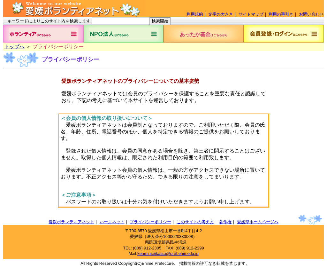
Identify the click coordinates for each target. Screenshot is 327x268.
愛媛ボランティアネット (71, 221)
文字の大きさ (220, 14)
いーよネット (112, 221)
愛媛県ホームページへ (257, 221)
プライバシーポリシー (150, 221)
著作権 (225, 221)
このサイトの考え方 (195, 221)
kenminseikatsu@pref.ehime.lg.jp (168, 253)
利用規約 (194, 14)
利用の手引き (281, 14)
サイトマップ (251, 14)
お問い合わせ (311, 14)
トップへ (14, 46)
